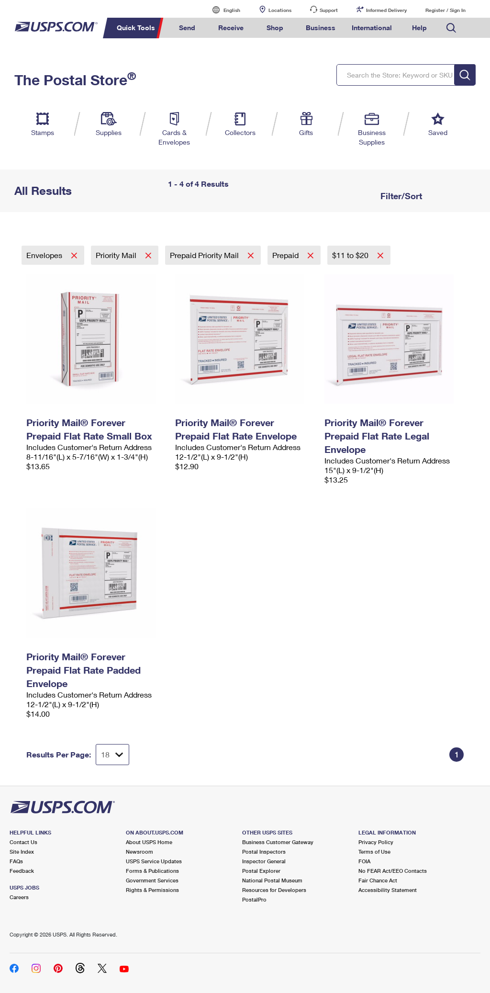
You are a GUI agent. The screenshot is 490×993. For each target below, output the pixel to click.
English (222, 9)
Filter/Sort (400, 196)
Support (329, 10)
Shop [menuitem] (275, 27)
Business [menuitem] (320, 27)
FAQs (16, 861)
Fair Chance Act (377, 880)
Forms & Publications (152, 871)
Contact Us (23, 842)
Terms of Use (374, 851)
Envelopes (45, 255)
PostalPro (254, 899)
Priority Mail (117, 255)
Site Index (22, 851)
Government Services (152, 880)
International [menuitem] (372, 27)
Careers (19, 897)
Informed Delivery (386, 10)
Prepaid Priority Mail (205, 255)
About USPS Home (149, 842)
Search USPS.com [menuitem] (451, 28)
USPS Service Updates (154, 861)
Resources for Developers (274, 890)
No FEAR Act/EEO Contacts (392, 871)
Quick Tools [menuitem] (136, 27)
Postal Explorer (261, 871)
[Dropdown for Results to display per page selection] (112, 754)
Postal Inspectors (264, 851)
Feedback (22, 871)
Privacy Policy (375, 842)
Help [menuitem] (419, 27)
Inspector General (264, 861)
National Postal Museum (272, 880)
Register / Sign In (445, 10)
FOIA (364, 861)
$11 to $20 (351, 255)
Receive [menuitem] (231, 27)
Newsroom (139, 851)
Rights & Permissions (152, 890)
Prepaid (286, 255)
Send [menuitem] (187, 27)
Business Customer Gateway (277, 842)
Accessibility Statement (387, 890)
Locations (279, 10)
